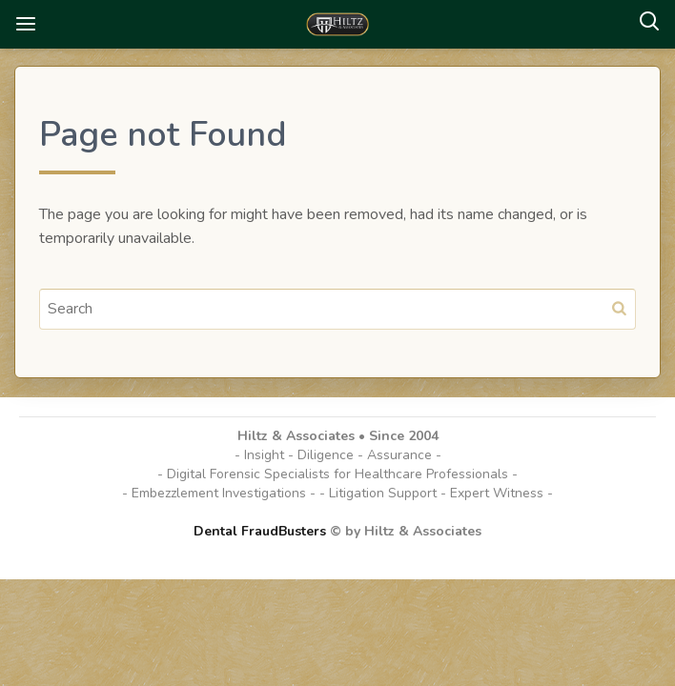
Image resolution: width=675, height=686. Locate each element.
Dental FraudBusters (260, 531)
